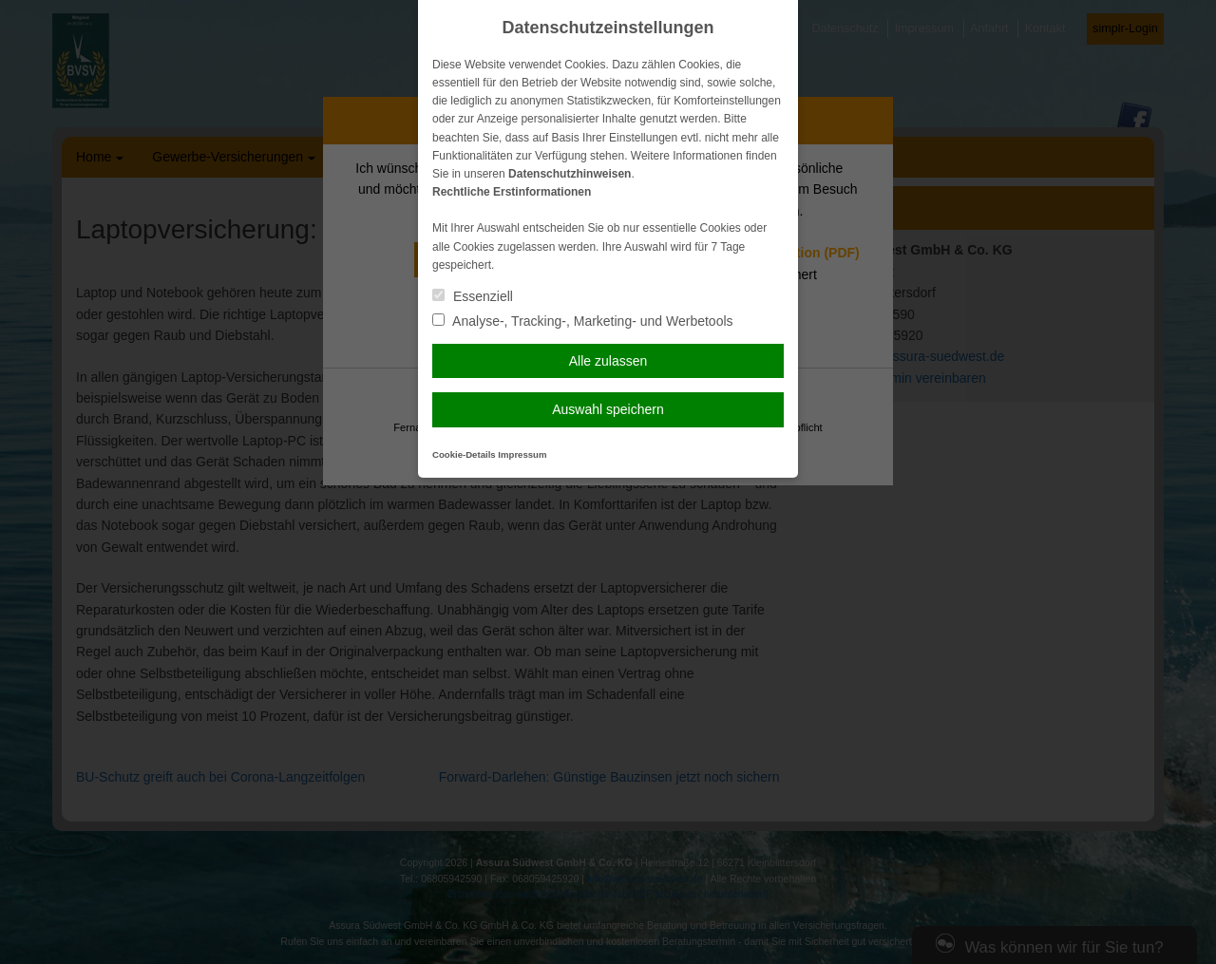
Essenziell (472, 296)
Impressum (522, 454)
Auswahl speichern (608, 409)
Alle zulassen (608, 361)
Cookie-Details (464, 454)
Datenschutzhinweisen (569, 173)
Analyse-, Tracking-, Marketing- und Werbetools (582, 321)
